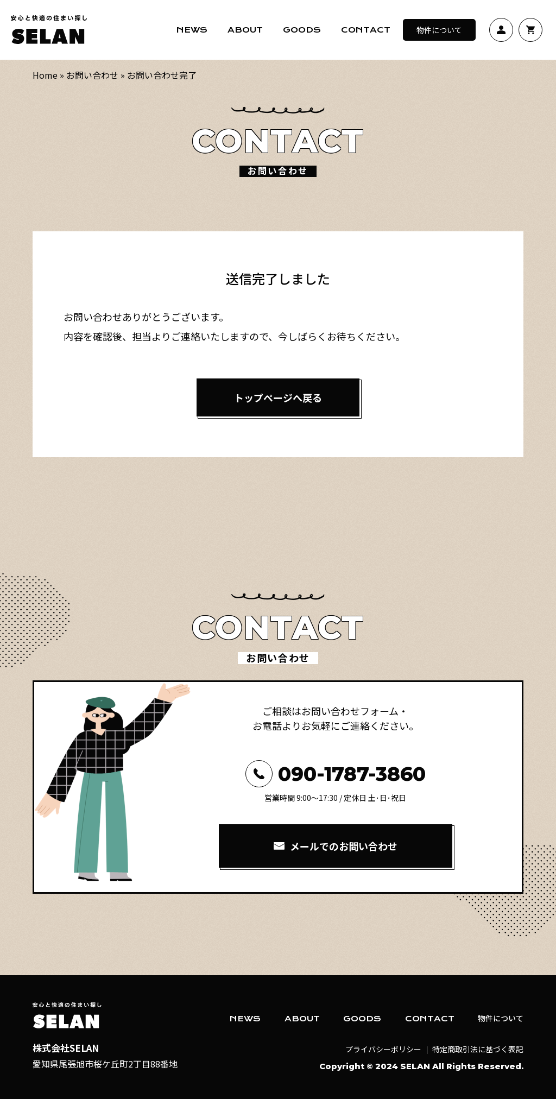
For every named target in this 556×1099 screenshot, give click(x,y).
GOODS (362, 1019)
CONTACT (429, 1019)
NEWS (245, 1019)
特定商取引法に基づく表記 (477, 1049)
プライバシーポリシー (383, 1049)
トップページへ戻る (278, 397)
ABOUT (302, 1019)
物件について (439, 29)
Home (45, 74)
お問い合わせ (92, 74)
